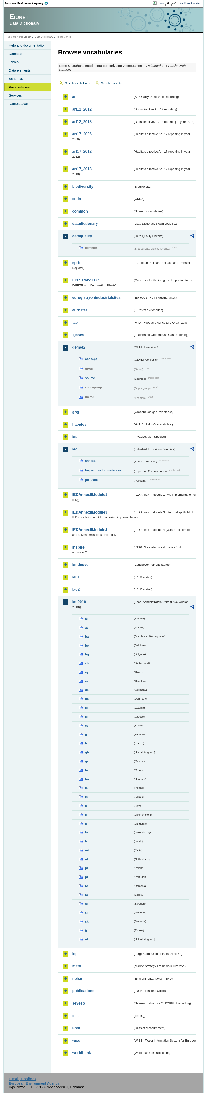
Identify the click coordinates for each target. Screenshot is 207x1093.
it (86, 806)
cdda (76, 199)
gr (86, 761)
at (86, 627)
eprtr (76, 263)
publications (83, 991)
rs (86, 895)
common (80, 211)
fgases (78, 335)
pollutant (91, 480)
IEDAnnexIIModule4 (89, 530)
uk (87, 939)
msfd (76, 966)
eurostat (79, 310)
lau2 (76, 589)
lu (86, 832)
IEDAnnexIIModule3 (89, 512)
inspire (78, 547)
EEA (28, 3)
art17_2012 (82, 151)
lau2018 (79, 602)
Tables (14, 62)
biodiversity (82, 187)
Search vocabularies (77, 83)
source (90, 378)
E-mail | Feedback (22, 1079)
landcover (81, 565)
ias (74, 437)
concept (91, 359)
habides (79, 424)
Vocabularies (19, 87)
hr (86, 770)
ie (86, 788)
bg (87, 654)
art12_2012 (82, 109)
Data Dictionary (44, 36)
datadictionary (85, 224)
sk (86, 921)
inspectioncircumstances (103, 470)
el (86, 716)
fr (86, 743)
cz (86, 681)
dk (87, 699)
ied (74, 449)
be (87, 645)
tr (86, 930)
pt (86, 877)
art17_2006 (82, 134)
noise (77, 979)
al (86, 618)
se (86, 904)
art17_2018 (82, 169)
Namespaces (18, 104)
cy (86, 672)
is (86, 797)
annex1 (90, 460)
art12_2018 (82, 122)
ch (87, 663)
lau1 (76, 577)
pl (86, 868)
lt (86, 823)
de (87, 690)
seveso (78, 1003)
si (86, 912)
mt (87, 850)
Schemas (16, 79)
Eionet (27, 36)
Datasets (15, 54)
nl (86, 859)
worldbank (81, 1053)
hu (87, 779)
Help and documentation (27, 45)
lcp (74, 954)
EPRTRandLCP (85, 280)
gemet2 (78, 347)
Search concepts (111, 83)
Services (15, 95)
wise (76, 1041)
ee (86, 707)
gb (87, 752)
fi (86, 734)
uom (76, 1028)
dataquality (82, 236)
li (86, 815)
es (86, 725)
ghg (75, 412)
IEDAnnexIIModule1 (89, 495)
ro (86, 886)
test (75, 1016)
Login (160, 3)
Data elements (20, 70)
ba (87, 636)
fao (75, 323)
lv (86, 841)
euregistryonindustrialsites (96, 298)
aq (74, 97)
